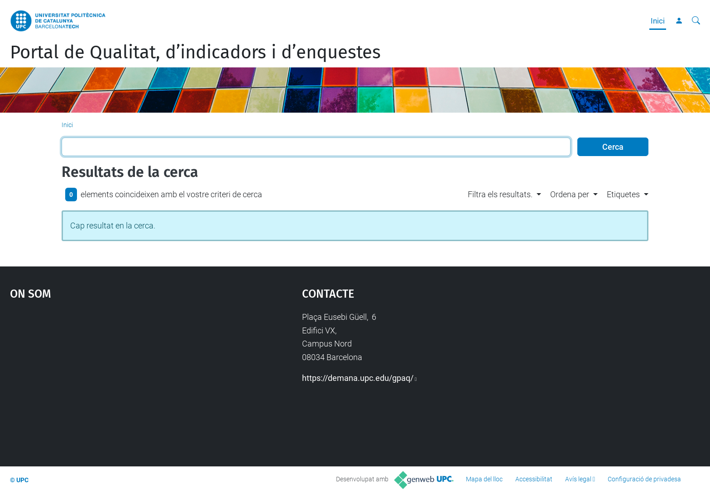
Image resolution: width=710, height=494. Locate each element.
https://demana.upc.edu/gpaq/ (357, 378)
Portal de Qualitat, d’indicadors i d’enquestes (195, 52)
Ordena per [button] (569, 194)
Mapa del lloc (484, 479)
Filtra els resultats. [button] (500, 194)
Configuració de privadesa (644, 479)
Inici (658, 20)
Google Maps (121, 378)
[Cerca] (696, 21)
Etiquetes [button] (623, 194)
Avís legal (578, 479)
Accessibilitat (533, 479)
